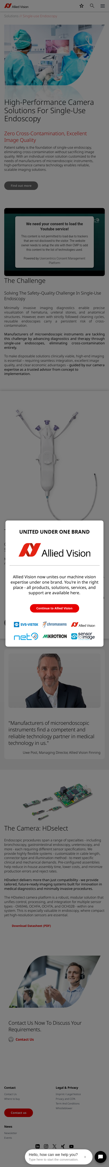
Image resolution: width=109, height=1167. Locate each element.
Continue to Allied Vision (54, 608)
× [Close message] (85, 1157)
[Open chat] (100, 1157)
